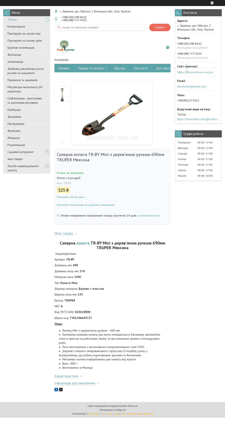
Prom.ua (133, 405)
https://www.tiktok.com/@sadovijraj (198, 119)
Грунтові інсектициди (20, 47)
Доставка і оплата (169, 68)
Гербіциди (14, 110)
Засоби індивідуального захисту (23, 168)
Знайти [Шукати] (160, 27)
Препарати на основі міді (24, 33)
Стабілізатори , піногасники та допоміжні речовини (24, 100)
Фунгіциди (14, 55)
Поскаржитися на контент (103, 413)
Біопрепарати (16, 26)
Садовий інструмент (20, 152)
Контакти (141, 68)
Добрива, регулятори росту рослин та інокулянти (25, 71)
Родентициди (16, 145)
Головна (64, 68)
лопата (82, 243)
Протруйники (15, 124)
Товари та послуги (91, 68)
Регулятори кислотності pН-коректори (25, 89)
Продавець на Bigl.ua (112, 409)
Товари (12, 19)
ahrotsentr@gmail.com (191, 86)
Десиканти (14, 117)
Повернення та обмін (206, 68)
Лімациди (13, 138)
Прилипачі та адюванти (22, 80)
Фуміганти (13, 131)
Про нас (119, 68)
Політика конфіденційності (137, 413)
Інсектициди (15, 62)
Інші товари (15, 159)
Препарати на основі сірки (24, 40)
